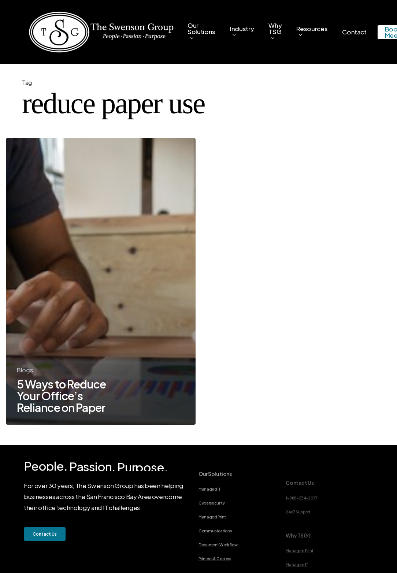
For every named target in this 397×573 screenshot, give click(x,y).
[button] (45, 534)
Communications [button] (214, 552)
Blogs (25, 370)
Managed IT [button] (209, 511)
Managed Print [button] (212, 538)
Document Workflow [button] (217, 566)
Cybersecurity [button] (211, 524)
